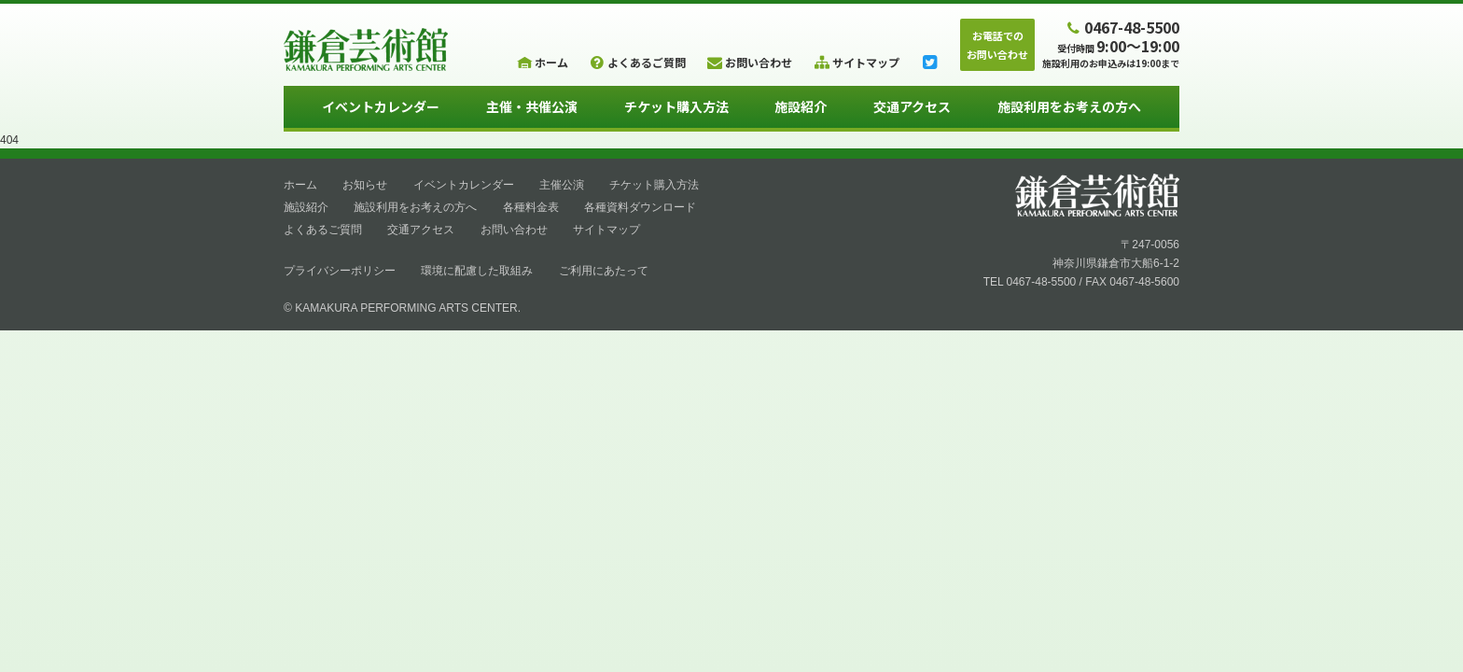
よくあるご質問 (323, 229)
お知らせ (364, 184)
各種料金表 (531, 207)
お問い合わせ (514, 229)
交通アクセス (912, 106)
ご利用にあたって (603, 270)
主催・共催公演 (532, 106)
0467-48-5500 (1121, 27)
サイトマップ (606, 229)
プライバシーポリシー (340, 270)
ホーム (300, 184)
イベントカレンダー (380, 106)
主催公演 (561, 184)
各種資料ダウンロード (640, 207)
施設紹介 (800, 106)
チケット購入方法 (676, 106)
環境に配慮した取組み (477, 270)
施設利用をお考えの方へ (1069, 106)
